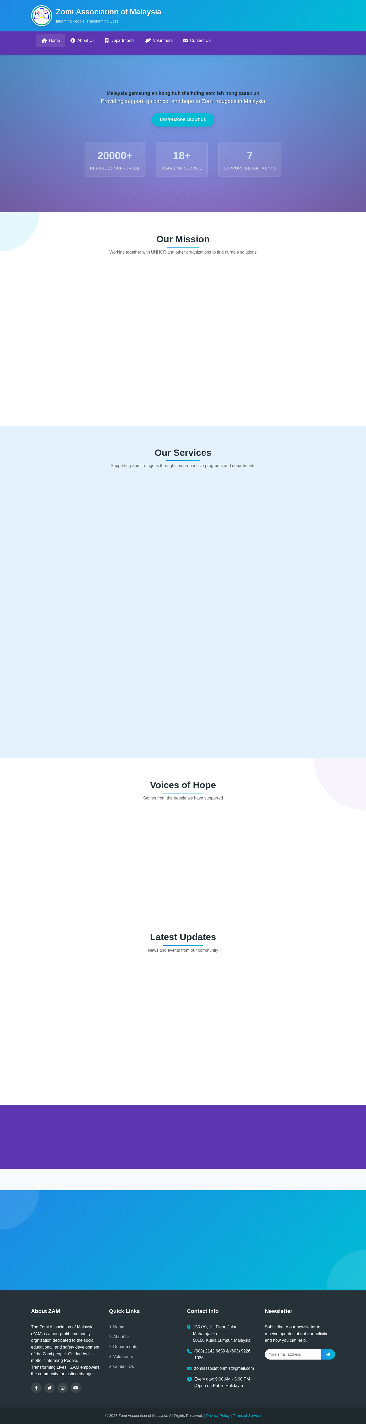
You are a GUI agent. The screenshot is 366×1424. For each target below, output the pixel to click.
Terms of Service (247, 1416)
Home (51, 40)
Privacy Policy (218, 1416)
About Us (82, 40)
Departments (120, 40)
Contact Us (197, 40)
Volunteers (159, 40)
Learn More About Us (183, 120)
